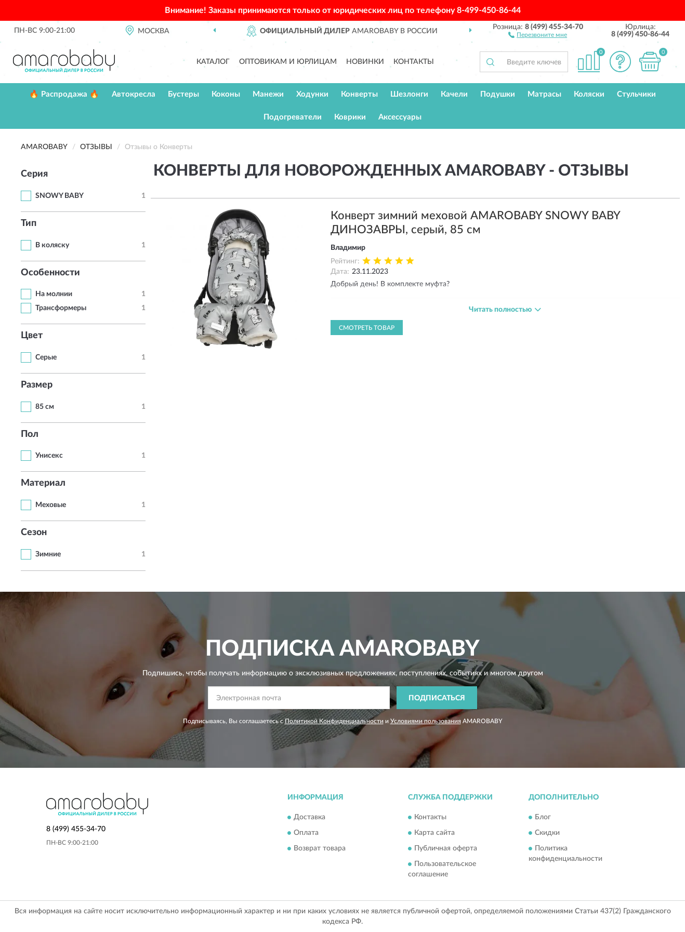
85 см (44, 406)
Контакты (413, 61)
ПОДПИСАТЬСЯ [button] (437, 698)
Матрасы (544, 94)
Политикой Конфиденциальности (334, 721)
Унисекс (49, 455)
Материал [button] (43, 483)
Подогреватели (293, 117)
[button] (537, 34)
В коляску (52, 245)
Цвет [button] (32, 335)
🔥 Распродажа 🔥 (64, 94)
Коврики (350, 117)
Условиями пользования (425, 721)
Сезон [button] (34, 532)
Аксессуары (399, 117)
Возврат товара (320, 848)
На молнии (53, 294)
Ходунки (312, 94)
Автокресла (133, 94)
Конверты (359, 94)
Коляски (589, 94)
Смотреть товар (366, 328)
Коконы (226, 94)
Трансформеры (60, 308)
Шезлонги (409, 94)
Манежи (268, 94)
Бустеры (183, 94)
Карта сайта (434, 832)
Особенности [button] (50, 272)
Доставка (309, 817)
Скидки (547, 832)
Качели (454, 94)
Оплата (306, 832)
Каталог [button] (213, 61)
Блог (543, 817)
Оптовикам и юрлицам (288, 61)
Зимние (48, 554)
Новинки (365, 61)
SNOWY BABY (59, 195)
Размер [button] (36, 385)
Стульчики (636, 94)
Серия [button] (34, 174)
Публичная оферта (445, 848)
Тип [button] (28, 223)
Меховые (50, 505)
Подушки (497, 94)
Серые (46, 357)
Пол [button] (29, 434)
